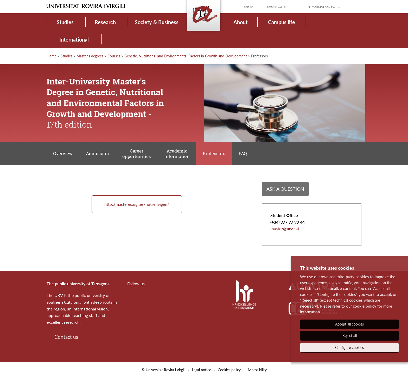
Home (51, 56)
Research (105, 22)
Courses (113, 56)
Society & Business (156, 22)
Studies (65, 22)
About (240, 22)
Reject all (349, 335)
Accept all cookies (349, 324)
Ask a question (285, 189)
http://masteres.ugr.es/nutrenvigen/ (136, 204)
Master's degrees (89, 56)
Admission (97, 153)
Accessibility (257, 370)
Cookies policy (229, 370)
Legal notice (201, 370)
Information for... (324, 7)
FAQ (243, 153)
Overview (63, 153)
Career (137, 153)
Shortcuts (276, 7)
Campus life (281, 22)
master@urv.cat (284, 228)
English (248, 7)
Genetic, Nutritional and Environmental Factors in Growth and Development (185, 56)
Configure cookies (349, 347)
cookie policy (364, 306)
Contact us (66, 337)
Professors (214, 153)
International (74, 39)
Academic (177, 153)
